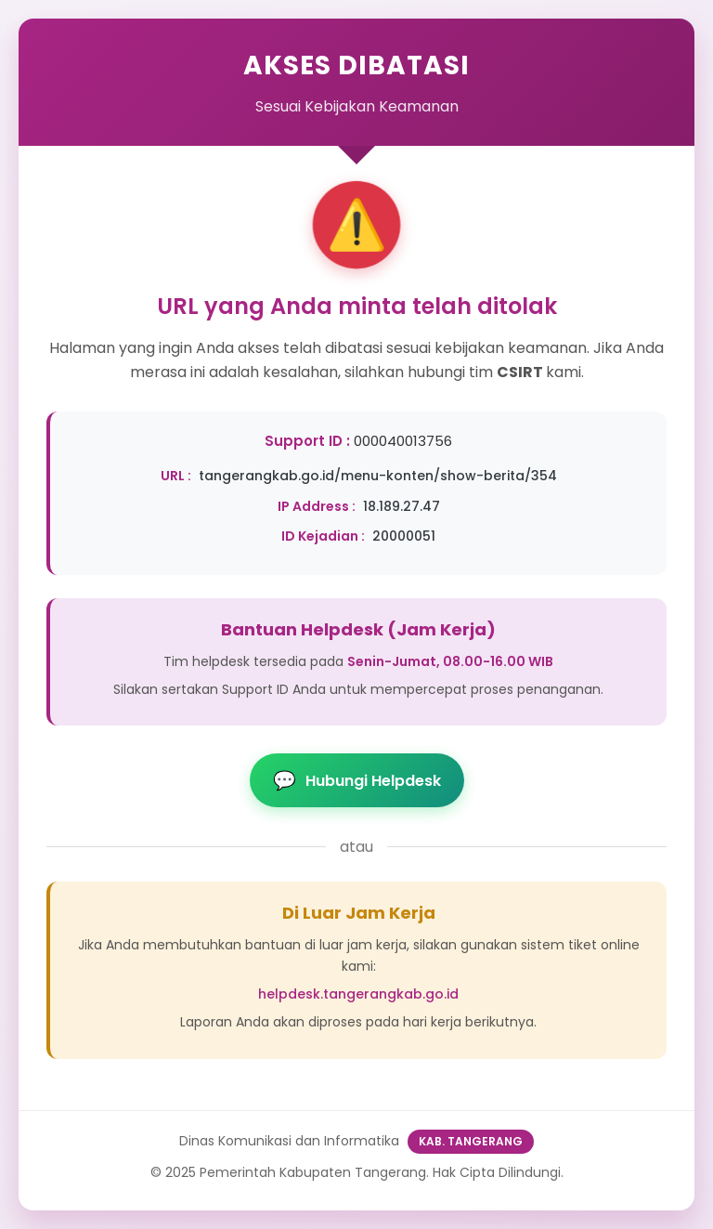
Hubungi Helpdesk (357, 780)
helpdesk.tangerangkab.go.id (358, 994)
